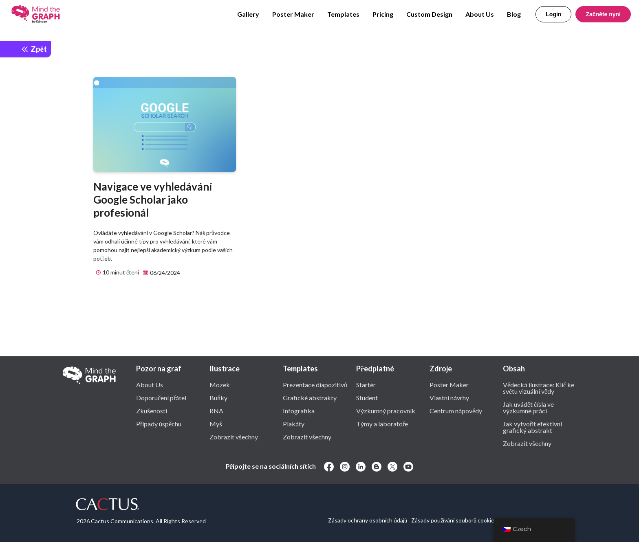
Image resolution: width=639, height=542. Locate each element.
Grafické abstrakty (310, 397)
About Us (479, 14)
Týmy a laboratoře (382, 423)
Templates (343, 14)
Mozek (219, 384)
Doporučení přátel (161, 397)
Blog (514, 14)
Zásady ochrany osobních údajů (367, 520)
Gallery (248, 14)
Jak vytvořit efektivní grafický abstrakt (532, 427)
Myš (215, 423)
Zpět (34, 48)
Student (367, 397)
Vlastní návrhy (449, 397)
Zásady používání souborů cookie (452, 520)
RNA (216, 410)
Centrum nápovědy (456, 410)
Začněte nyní (603, 14)
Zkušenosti (151, 410)
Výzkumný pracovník (385, 410)
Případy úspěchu (158, 423)
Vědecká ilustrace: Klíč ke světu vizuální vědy (538, 388)
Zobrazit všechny (233, 436)
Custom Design (429, 14)
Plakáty (293, 423)
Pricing (382, 14)
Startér (366, 384)
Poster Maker (293, 14)
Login (553, 14)
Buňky (218, 397)
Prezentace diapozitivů (315, 384)
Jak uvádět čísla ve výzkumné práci (528, 407)
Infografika (299, 410)
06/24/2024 (160, 273)
